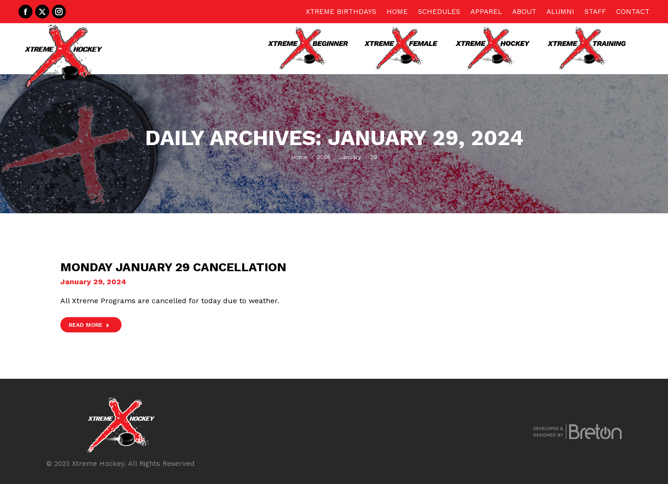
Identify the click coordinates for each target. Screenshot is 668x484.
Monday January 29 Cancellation (173, 267)
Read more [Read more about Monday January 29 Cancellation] (89, 325)
